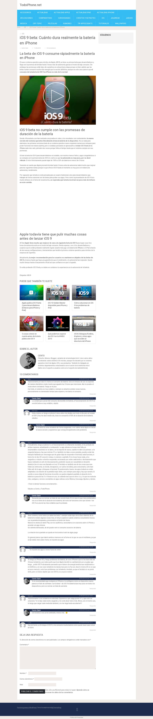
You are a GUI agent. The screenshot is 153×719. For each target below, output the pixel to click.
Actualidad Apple (62, 12)
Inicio (18, 27)
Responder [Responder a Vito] (93, 394)
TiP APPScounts (85, 23)
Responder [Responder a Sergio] (93, 606)
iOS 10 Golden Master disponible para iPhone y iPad (57, 305)
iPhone (80, 248)
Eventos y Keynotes (86, 18)
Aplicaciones (26, 18)
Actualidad (42, 12)
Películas (52, 23)
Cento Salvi (25, 48)
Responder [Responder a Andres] (93, 574)
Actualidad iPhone (105, 12)
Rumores (67, 23)
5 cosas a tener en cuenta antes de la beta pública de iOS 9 (31, 336)
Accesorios (25, 12)
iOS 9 (58, 62)
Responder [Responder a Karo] (93, 491)
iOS (103, 18)
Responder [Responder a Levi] (93, 630)
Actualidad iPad (83, 12)
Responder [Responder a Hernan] (93, 420)
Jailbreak (115, 18)
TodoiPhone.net (31, 5)
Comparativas (45, 18)
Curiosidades (64, 18)
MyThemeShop (56, 707)
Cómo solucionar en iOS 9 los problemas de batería (83, 305)
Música (23, 23)
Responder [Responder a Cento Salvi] (93, 406)
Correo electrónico (27, 679)
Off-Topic (37, 23)
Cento (41, 355)
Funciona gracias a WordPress (26, 707)
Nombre (23, 673)
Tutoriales (104, 23)
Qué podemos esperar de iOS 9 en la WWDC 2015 (57, 336)
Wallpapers (120, 23)
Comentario (24, 645)
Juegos (129, 18)
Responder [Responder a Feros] (93, 542)
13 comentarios (51, 48)
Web (21, 685)
